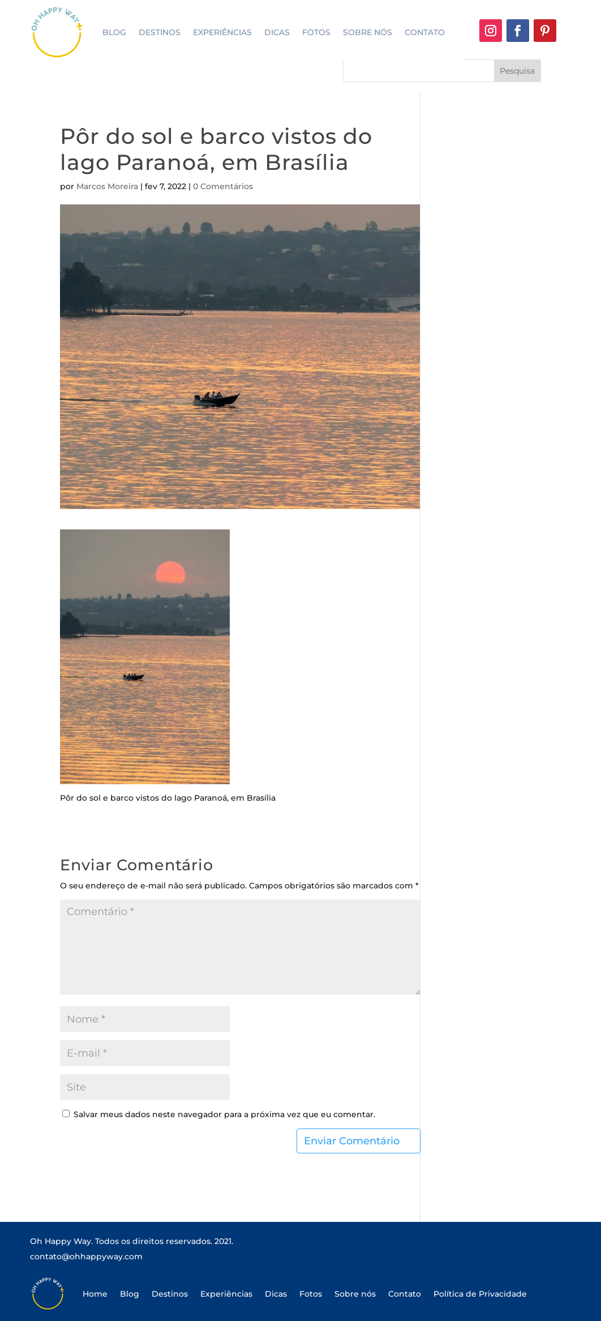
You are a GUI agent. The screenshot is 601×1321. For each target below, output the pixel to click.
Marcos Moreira (107, 186)
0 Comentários (223, 186)
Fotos (316, 32)
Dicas (277, 32)
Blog (114, 32)
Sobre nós (367, 32)
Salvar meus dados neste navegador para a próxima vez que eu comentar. (224, 1114)
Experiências (222, 32)
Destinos (160, 32)
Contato (425, 32)
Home (95, 1294)
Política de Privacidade (480, 1294)
